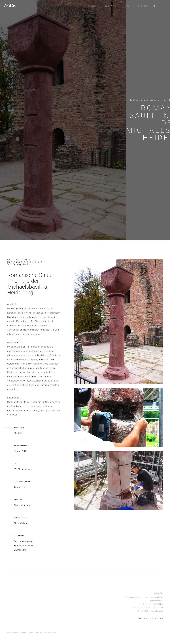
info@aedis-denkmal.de (153, 611)
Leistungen (111, 6)
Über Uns (143, 6)
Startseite (94, 6)
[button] (162, 6)
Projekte (128, 6)
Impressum (157, 618)
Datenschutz (143, 618)
